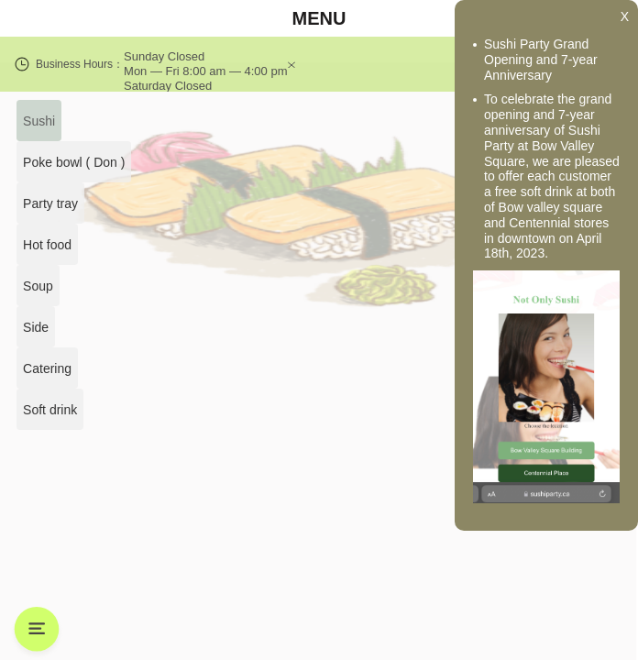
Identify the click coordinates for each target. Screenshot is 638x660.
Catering (46, 368)
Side (34, 327)
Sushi (37, 121)
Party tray (50, 203)
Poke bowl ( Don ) (73, 162)
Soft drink (50, 409)
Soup (36, 286)
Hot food (46, 244)
